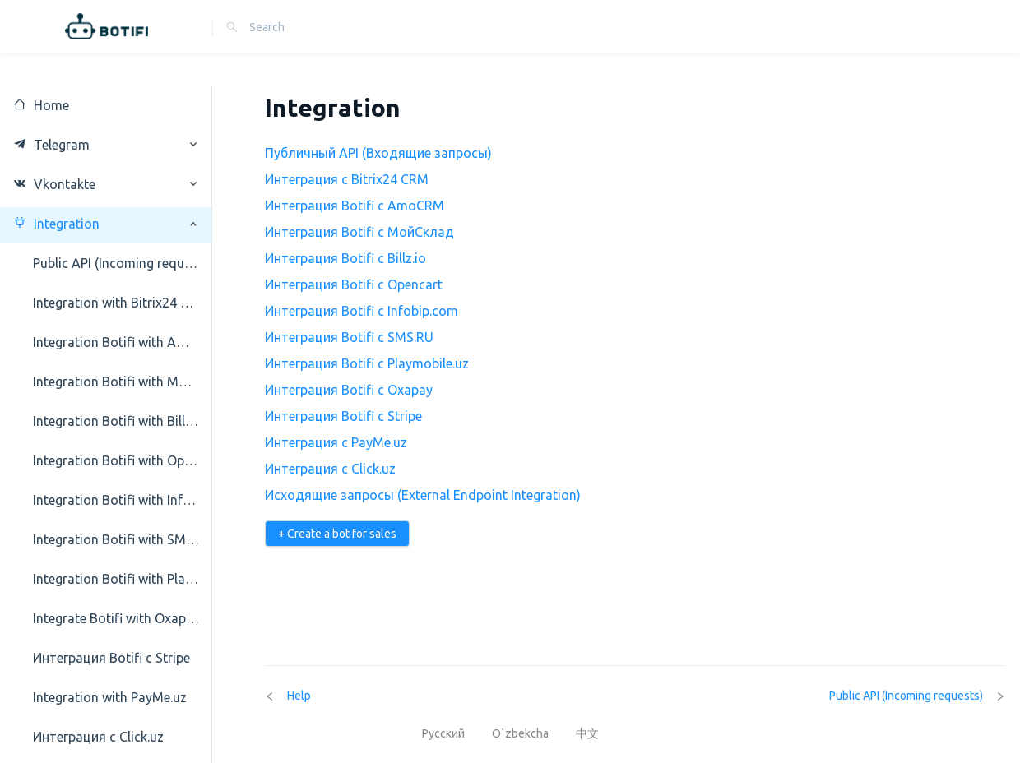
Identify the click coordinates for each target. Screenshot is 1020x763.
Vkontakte (54, 184)
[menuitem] (106, 105)
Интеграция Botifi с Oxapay (349, 389)
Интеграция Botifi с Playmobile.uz (367, 363)
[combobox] (322, 27)
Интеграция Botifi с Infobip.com (361, 310)
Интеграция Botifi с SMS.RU (349, 337)
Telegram (51, 144)
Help (288, 695)
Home (41, 105)
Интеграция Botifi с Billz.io (345, 258)
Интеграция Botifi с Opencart (354, 284)
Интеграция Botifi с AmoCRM (354, 205)
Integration (56, 223)
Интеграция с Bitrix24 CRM (347, 179)
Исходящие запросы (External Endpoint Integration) (423, 495)
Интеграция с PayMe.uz (336, 442)
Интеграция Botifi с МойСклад (359, 231)
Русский (444, 733)
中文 (587, 733)
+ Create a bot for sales (337, 533)
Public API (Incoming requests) (917, 695)
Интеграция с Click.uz (330, 468)
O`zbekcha (521, 733)
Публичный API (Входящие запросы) (378, 153)
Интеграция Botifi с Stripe (343, 416)
